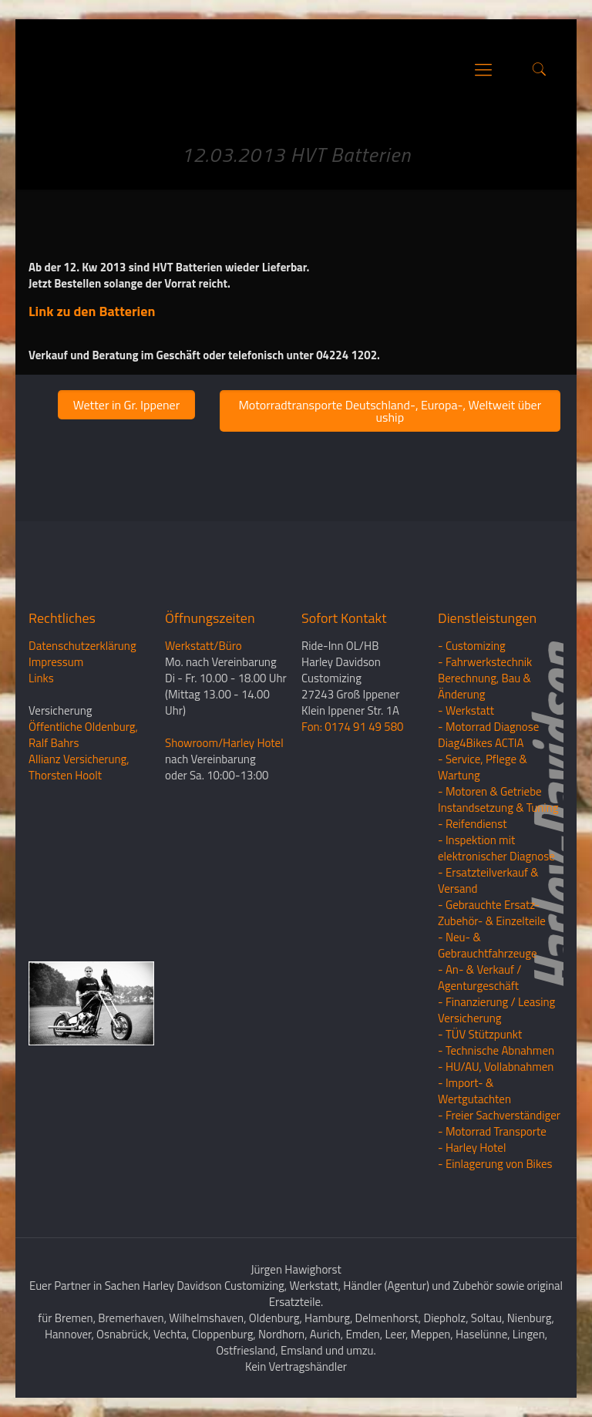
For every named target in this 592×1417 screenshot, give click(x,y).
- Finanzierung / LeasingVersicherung (496, 1010)
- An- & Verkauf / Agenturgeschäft (479, 978)
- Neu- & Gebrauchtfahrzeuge (487, 945)
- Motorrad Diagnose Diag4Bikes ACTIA (488, 735)
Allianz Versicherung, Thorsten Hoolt (79, 767)
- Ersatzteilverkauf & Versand (488, 880)
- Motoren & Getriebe (490, 791)
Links (41, 678)
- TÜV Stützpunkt (480, 1034)
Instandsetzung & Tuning (498, 807)
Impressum (56, 662)
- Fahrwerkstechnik (485, 662)
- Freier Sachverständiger (499, 1115)
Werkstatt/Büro (203, 646)
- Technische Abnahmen (496, 1050)
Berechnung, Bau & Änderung (484, 686)
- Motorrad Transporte (492, 1131)
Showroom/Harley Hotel (224, 743)
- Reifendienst (472, 824)
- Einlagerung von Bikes (495, 1164)
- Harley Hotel (472, 1147)
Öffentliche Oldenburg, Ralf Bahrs (83, 735)
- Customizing (472, 646)
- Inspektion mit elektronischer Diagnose (496, 848)
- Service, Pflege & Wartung (482, 767)
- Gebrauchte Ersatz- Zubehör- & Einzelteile (492, 913)
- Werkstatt (466, 710)
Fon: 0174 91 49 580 (352, 726)
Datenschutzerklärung (82, 646)
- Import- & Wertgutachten (474, 1091)
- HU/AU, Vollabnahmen (495, 1066)
